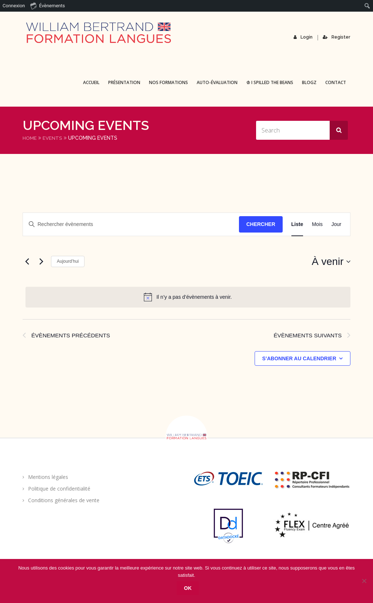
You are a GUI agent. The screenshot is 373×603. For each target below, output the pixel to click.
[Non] (364, 581)
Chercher (260, 224)
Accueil (91, 82)
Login (303, 37)
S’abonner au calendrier (299, 359)
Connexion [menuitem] (14, 5)
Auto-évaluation (217, 82)
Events (53, 138)
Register (336, 37)
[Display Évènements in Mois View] (317, 224)
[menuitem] (367, 6)
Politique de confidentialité (59, 489)
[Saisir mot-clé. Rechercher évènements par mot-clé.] (131, 224)
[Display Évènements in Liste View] (297, 224)
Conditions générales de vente (63, 500)
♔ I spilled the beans (269, 82)
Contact (335, 82)
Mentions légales (48, 477)
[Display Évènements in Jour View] (336, 224)
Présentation (124, 82)
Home (30, 138)
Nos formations (168, 82)
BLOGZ (309, 82)
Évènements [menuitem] (47, 5)
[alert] (187, 297)
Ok (188, 588)
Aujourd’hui (68, 261)
